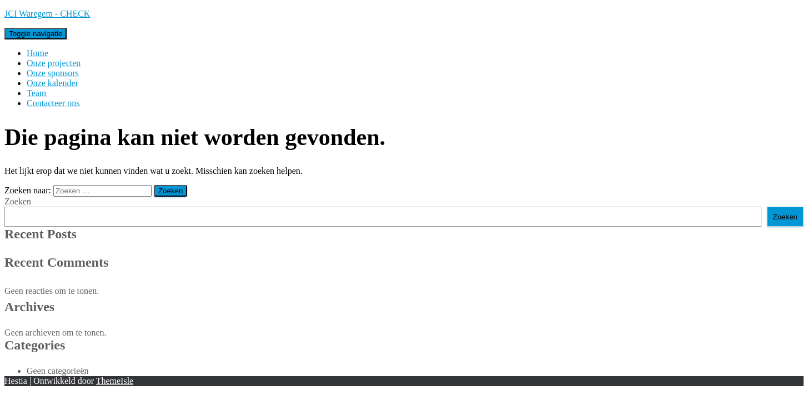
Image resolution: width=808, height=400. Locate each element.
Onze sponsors (53, 73)
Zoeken (17, 201)
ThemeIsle (115, 381)
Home (37, 53)
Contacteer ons (53, 103)
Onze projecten (54, 63)
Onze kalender (52, 83)
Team (36, 93)
